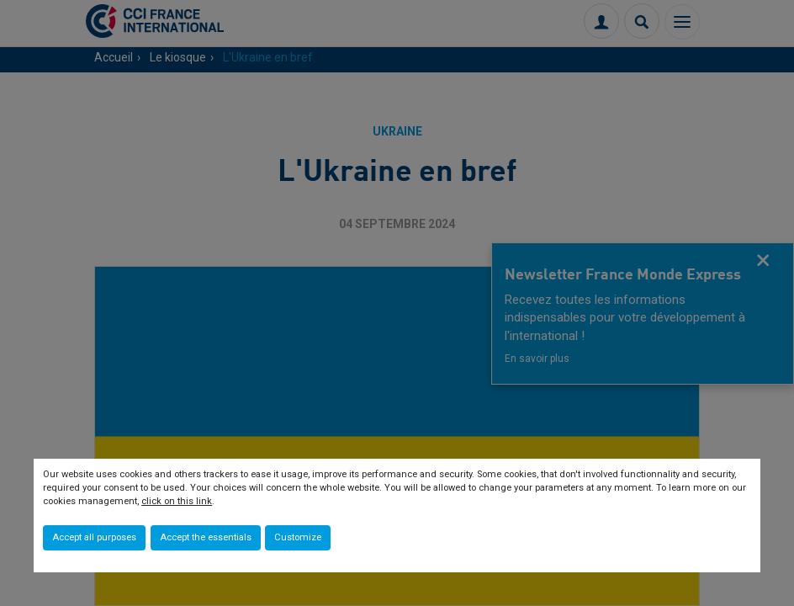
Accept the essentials (205, 537)
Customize (297, 537)
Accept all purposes (94, 537)
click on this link (176, 501)
